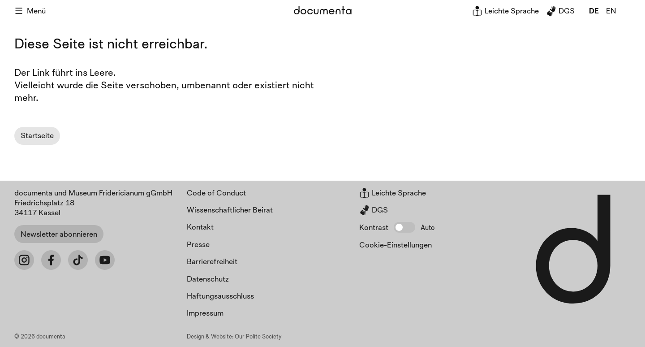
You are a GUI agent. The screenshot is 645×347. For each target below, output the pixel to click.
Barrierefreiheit (212, 261)
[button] (404, 227)
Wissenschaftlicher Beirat (230, 209)
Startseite (37, 135)
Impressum (205, 312)
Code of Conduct (216, 192)
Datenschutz (208, 278)
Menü (30, 10)
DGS (560, 10)
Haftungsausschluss (220, 295)
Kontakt (200, 226)
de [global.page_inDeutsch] (594, 10)
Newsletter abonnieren (59, 234)
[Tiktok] (78, 260)
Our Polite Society (258, 336)
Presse (198, 244)
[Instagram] (24, 260)
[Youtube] (105, 260)
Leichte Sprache (505, 10)
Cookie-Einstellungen (395, 244)
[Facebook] (51, 260)
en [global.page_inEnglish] (611, 10)
